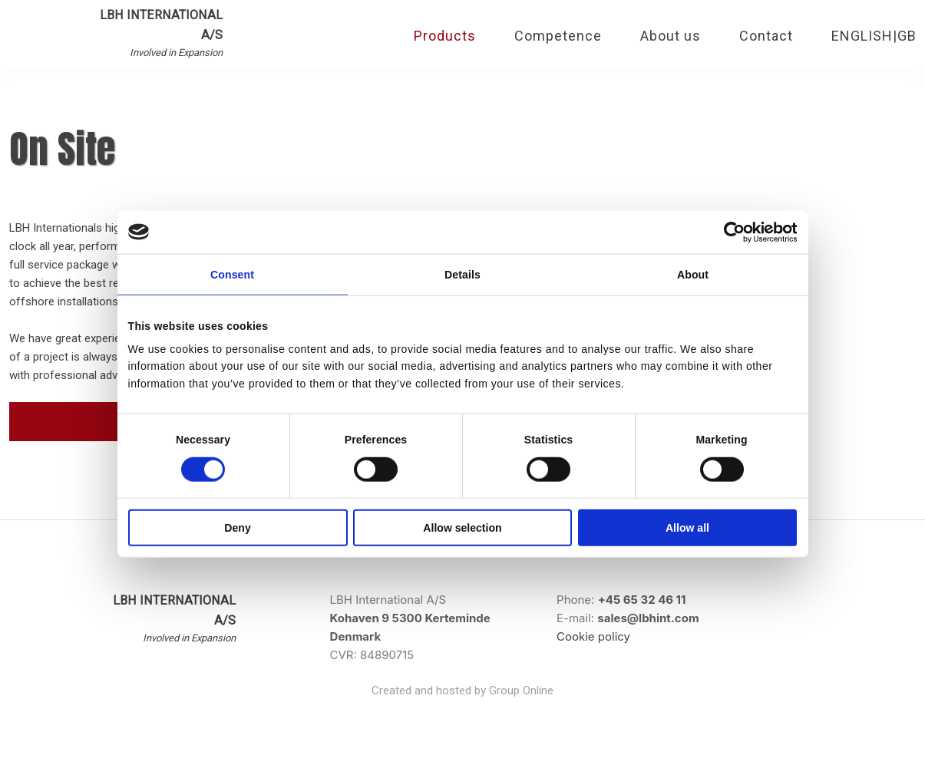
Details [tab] (462, 275)
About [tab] (693, 275)
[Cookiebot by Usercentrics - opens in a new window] (729, 231)
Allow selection (462, 528)
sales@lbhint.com (648, 618)
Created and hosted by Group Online (462, 690)
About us (670, 36)
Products (445, 36)
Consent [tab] (232, 275)
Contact (766, 36)
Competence (558, 36)
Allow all (687, 528)
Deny (237, 528)
